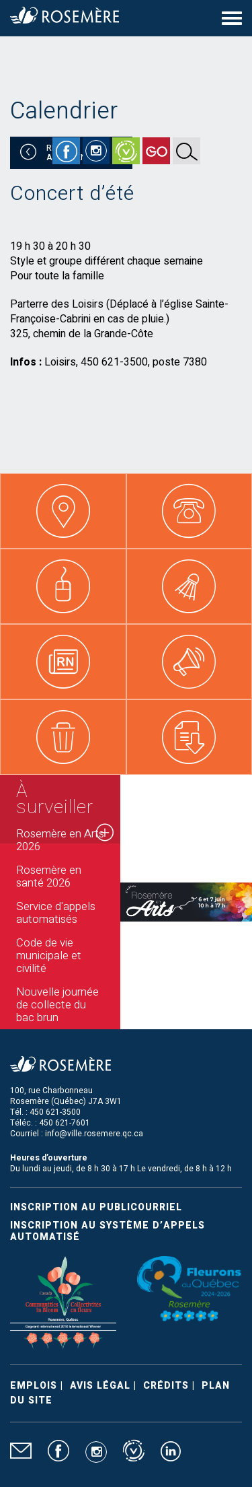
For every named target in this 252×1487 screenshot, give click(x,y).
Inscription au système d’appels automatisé (107, 1231)
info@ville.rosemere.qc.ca (94, 1134)
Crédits (166, 1386)
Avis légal (100, 1386)
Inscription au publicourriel (96, 1207)
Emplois (33, 1386)
